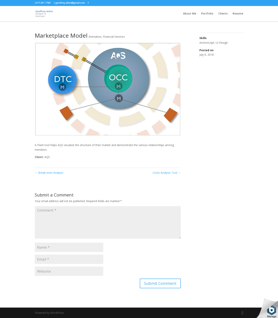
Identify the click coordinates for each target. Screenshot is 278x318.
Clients (223, 13)
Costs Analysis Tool (167, 172)
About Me (189, 13)
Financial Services (114, 36)
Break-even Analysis (49, 172)
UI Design (222, 42)
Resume (238, 13)
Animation (95, 36)
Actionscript (206, 42)
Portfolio (207, 13)
